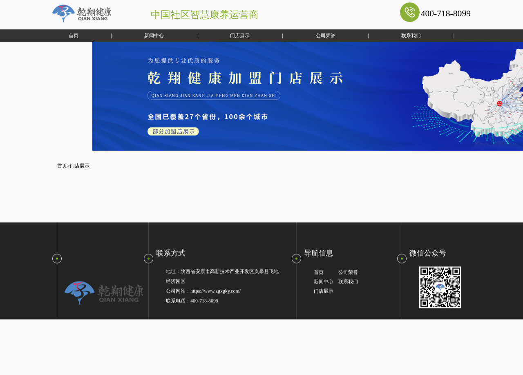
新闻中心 (144, 35)
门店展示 (230, 35)
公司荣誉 (316, 35)
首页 (64, 35)
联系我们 (401, 35)
